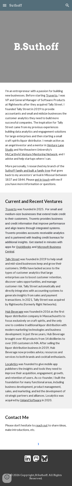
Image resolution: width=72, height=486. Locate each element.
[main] (36, 47)
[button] (4, 5)
